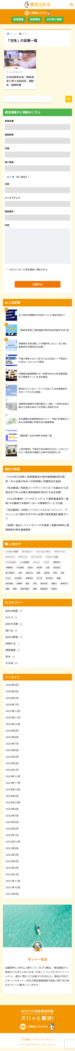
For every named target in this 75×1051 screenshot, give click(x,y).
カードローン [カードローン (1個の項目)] (27, 552)
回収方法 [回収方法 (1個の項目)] (29, 573)
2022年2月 (12, 871)
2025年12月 (12, 712)
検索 (68, 98)
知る (10, 658)
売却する (12, 644)
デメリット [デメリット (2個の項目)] (22, 557)
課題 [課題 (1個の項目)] (7, 589)
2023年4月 (12, 824)
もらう (11, 618)
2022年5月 (12, 857)
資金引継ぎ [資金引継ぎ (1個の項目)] (24, 589)
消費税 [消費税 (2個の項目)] (19, 584)
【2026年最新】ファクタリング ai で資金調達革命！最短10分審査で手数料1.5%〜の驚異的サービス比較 (36, 501)
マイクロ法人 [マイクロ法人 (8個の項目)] (11, 563)
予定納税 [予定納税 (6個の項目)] (20, 568)
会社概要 (25, 1042)
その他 (11, 664)
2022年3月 (12, 864)
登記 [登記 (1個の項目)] (27, 584)
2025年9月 (12, 732)
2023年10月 (12, 805)
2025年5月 (12, 758)
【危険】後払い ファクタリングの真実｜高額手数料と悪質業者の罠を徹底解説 (37, 528)
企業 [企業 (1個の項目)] (47, 568)
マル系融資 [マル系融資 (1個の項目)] (24, 563)
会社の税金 (14, 611)
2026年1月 (12, 706)
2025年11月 (12, 719)
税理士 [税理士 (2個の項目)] (54, 584)
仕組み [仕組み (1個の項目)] (30, 568)
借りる (11, 631)
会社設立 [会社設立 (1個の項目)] (56, 568)
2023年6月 (12, 811)
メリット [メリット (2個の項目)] (36, 563)
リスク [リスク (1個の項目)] (46, 563)
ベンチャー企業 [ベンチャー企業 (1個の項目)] (52, 557)
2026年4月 (12, 686)
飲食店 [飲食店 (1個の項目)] (54, 589)
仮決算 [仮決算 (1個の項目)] (39, 568)
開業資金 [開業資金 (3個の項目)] (44, 589)
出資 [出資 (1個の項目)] (20, 573)
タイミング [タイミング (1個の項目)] (10, 557)
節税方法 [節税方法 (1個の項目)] (64, 584)
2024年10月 (12, 791)
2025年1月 (12, 772)
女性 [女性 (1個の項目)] (62, 573)
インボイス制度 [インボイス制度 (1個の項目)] (12, 552)
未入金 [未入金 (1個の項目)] (39, 579)
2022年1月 (12, 877)
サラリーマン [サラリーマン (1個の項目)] (59, 552)
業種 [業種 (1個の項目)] (58, 579)
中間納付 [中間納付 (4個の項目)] (9, 568)
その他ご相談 (54, 19)
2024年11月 (12, 785)
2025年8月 (12, 739)
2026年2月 (12, 699)
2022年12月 (12, 844)
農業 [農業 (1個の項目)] (35, 589)
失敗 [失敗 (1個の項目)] (55, 573)
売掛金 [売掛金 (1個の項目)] (46, 573)
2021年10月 (12, 890)
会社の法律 (14, 625)
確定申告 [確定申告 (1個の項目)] (44, 584)
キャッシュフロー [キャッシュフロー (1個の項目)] (43, 552)
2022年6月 (12, 851)
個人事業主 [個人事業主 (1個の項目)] (10, 573)
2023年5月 (12, 818)
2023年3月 (12, 831)
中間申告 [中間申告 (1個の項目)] (56, 563)
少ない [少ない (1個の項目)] (8, 579)
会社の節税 (14, 638)
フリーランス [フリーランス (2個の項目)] (36, 557)
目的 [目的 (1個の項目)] (35, 584)
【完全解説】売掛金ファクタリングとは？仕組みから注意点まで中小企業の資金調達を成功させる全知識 (36, 490)
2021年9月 (12, 897)
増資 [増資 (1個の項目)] (38, 573)
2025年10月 (12, 725)
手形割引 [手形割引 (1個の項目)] (18, 579)
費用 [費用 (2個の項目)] (15, 589)
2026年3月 (12, 692)
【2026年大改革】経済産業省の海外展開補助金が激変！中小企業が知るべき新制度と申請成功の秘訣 (35, 479)
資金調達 (18, 19)
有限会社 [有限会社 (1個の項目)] (29, 579)
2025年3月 (12, 765)
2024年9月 (12, 798)
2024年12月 (12, 778)
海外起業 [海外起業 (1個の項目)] (9, 584)
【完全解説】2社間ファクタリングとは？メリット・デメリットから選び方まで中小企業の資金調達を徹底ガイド (36, 514)
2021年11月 (12, 884)
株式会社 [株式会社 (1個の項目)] (49, 579)
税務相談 (35, 19)
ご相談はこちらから (37, 1030)
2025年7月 (12, 745)
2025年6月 (12, 752)
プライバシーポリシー (44, 1042)
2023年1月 (12, 838)
